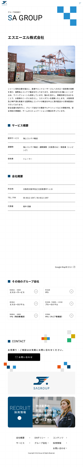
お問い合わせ (24, 357)
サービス (20, 442)
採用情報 (57, 442)
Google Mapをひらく (65, 267)
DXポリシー (40, 437)
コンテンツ (58, 437)
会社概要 (20, 437)
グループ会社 (41, 442)
